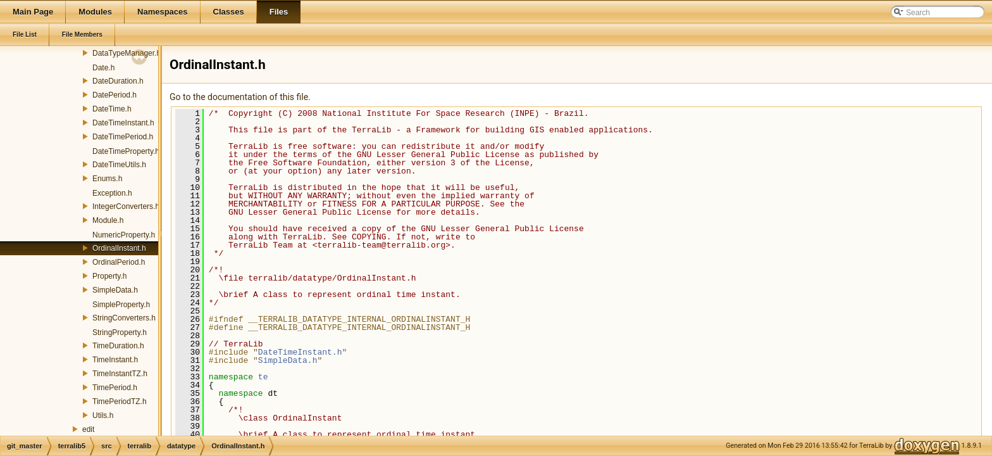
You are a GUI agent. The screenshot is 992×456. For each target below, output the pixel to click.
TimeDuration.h (118, 345)
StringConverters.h (124, 318)
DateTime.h (112, 108)
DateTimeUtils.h (119, 164)
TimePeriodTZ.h (119, 401)
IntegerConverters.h (125, 206)
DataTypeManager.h (126, 53)
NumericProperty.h (123, 235)
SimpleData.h (115, 290)
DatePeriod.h (114, 95)
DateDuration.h (118, 81)
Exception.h (112, 193)
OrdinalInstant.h (119, 248)
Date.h (103, 67)
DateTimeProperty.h (125, 151)
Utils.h (102, 415)
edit (88, 429)
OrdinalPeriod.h (118, 262)
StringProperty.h (119, 332)
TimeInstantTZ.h (119, 373)
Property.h (109, 276)
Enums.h (107, 178)
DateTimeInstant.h (123, 122)
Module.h (107, 220)
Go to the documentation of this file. (240, 97)
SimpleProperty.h (121, 304)
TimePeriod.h (114, 387)
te (263, 377)
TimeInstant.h (115, 359)
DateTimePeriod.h (122, 136)
